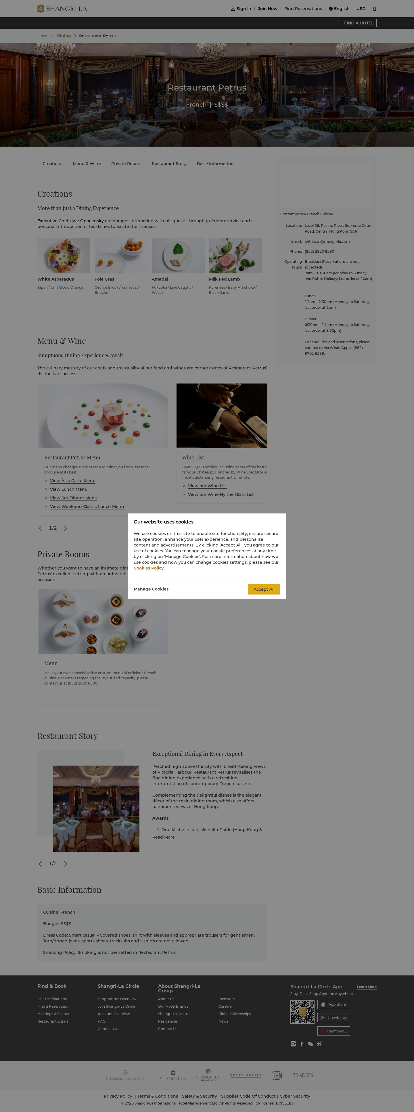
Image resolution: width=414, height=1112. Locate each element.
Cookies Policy (149, 568)
